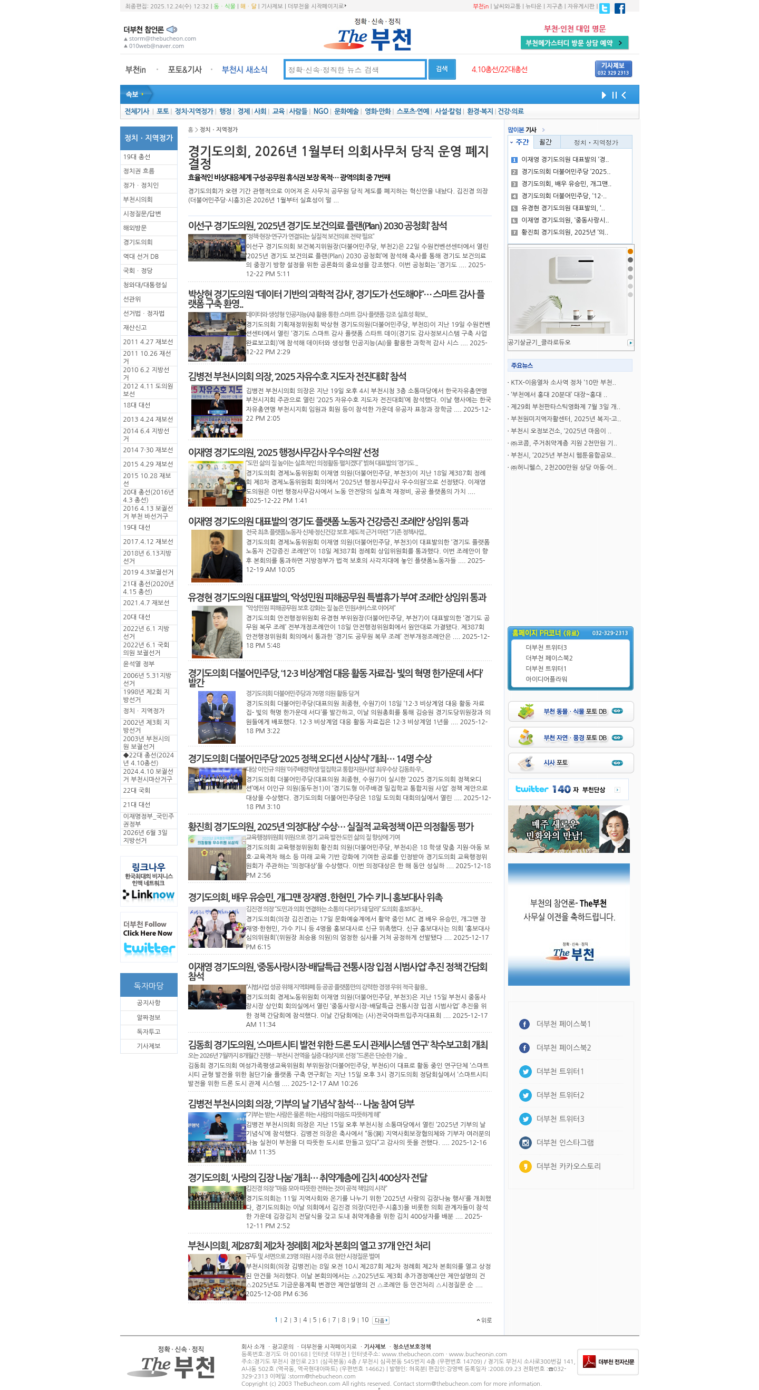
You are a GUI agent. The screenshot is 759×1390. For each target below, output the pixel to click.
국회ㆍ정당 (138, 271)
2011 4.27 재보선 (148, 342)
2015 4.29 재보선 (148, 464)
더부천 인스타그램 (565, 1142)
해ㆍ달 (248, 6)
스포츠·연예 (413, 111)
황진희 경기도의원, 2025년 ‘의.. (559, 232)
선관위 (132, 299)
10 (365, 1320)
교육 (279, 111)
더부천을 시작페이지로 (317, 6)
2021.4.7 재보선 (146, 603)
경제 (244, 111)
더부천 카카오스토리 (569, 1166)
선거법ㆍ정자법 (144, 313)
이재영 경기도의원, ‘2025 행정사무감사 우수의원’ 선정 (283, 453)
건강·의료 (510, 111)
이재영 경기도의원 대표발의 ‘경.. (560, 160)
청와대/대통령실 (145, 285)
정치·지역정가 (194, 111)
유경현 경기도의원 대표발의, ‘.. (558, 208)
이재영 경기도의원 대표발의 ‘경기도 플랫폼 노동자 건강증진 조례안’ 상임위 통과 (328, 522)
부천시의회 (138, 200)
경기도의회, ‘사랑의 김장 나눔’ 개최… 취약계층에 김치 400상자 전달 (307, 1178)
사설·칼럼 (448, 111)
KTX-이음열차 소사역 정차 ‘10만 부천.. (563, 383)
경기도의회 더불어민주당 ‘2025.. (560, 172)
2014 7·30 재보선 (148, 450)
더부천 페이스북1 (564, 1024)
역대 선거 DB (141, 257)
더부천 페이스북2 (549, 658)
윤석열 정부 (139, 664)
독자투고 (148, 1032)
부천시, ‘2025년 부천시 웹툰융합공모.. (563, 455)
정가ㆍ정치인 (141, 185)
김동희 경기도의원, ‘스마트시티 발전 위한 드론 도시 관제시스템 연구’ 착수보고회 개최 (338, 1045)
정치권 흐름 (139, 171)
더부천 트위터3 (546, 648)
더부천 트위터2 (561, 1095)
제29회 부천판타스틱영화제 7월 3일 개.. (565, 407)
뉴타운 (534, 6)
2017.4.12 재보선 (148, 542)
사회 (260, 111)
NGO (321, 111)
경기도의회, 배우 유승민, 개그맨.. (561, 184)
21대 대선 (137, 805)
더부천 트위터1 (546, 669)
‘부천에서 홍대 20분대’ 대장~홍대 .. (559, 395)
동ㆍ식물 (225, 6)
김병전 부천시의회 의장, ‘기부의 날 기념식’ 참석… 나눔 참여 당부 (301, 1104)
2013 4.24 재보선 (148, 419)
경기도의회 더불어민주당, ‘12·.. (559, 196)
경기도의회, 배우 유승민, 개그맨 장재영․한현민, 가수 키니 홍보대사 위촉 (315, 897)
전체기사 (136, 111)
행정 (225, 111)
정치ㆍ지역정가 (144, 711)
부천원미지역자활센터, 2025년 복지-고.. (566, 419)
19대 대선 (137, 527)
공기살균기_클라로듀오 (539, 342)
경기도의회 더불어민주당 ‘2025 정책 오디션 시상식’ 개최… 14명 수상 (310, 759)
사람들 (298, 111)
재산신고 (135, 328)
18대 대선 (137, 405)
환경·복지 (480, 111)
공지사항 (148, 1003)
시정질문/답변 (142, 214)
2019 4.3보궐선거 (148, 572)
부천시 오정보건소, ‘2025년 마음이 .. (561, 431)
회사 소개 (253, 1347)
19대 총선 (137, 157)
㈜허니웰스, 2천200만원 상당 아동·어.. (564, 467)
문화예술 (346, 111)
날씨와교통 (507, 6)
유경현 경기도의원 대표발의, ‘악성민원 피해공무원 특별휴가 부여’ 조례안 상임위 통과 (337, 597)
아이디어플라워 (547, 679)
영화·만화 (378, 111)
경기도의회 (138, 242)
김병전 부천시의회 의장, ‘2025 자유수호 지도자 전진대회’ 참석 (297, 377)
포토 (163, 111)
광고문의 (283, 1347)
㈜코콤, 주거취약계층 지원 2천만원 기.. (564, 443)
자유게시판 (581, 6)
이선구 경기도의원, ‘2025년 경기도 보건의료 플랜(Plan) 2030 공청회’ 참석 (317, 226)
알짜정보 (148, 1018)
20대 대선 (137, 617)
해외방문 (135, 228)
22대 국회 (137, 791)
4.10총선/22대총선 (500, 69)
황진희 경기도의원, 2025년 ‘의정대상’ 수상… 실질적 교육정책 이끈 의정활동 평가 (330, 827)
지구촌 (555, 6)
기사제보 (272, 6)
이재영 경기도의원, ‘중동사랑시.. (560, 220)
